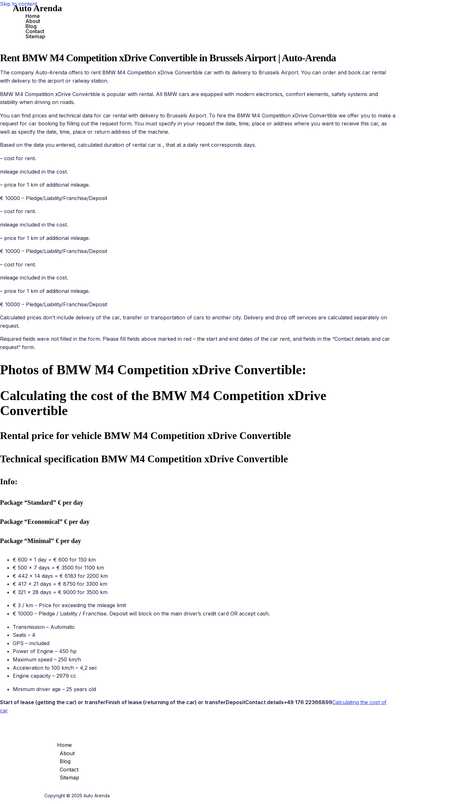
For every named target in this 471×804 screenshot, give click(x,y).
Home (33, 16)
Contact (35, 31)
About (33, 21)
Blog (31, 26)
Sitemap (35, 36)
